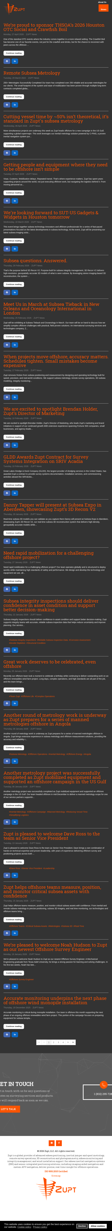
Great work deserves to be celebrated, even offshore (50, 664)
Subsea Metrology (18, 754)
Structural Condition (37, 643)
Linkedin (52, 1143)
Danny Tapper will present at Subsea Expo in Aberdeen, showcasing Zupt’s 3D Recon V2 (53, 507)
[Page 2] (53, 1042)
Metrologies (54, 926)
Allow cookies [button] (98, 1226)
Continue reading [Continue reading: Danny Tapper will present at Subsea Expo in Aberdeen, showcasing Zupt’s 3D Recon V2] (14, 533)
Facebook (59, 1143)
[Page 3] (58, 1042)
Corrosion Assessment (80, 640)
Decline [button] (82, 1226)
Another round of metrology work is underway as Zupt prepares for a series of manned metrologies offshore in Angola (55, 719)
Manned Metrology (56, 812)
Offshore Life (28, 696)
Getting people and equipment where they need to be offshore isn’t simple (56, 166)
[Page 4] (63, 1042)
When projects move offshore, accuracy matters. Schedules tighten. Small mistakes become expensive (56, 360)
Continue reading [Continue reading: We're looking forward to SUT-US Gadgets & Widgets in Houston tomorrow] (14, 241)
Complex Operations (45, 696)
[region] (56, 1094)
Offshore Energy (75, 754)
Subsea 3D (67, 926)
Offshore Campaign (37, 812)
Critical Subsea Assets (37, 926)
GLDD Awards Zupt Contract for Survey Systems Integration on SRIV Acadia (46, 459)
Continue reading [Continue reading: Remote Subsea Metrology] (14, 97)
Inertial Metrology (57, 754)
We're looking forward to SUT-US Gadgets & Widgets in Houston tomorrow (51, 214)
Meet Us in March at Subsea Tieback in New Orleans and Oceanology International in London (51, 308)
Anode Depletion (17, 643)
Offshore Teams (17, 926)
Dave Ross (15, 868)
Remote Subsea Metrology (32, 73)
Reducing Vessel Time (77, 812)
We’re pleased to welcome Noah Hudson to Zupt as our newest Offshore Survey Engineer (55, 947)
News (103, 9)
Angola (88, 754)
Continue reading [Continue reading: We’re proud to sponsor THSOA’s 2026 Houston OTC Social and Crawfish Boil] (14, 53)
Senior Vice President (32, 868)
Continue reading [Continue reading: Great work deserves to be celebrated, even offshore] (14, 690)
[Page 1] (48, 1042)
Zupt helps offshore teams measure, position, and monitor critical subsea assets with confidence (52, 891)
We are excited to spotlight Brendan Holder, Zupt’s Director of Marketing (51, 411)
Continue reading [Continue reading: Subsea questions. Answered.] (14, 284)
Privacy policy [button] (40, 1227)
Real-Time (79, 926)
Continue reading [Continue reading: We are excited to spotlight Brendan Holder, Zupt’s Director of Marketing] (14, 437)
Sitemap (56, 1175)
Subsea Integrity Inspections (23, 640)
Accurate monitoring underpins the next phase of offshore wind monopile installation (55, 1000)
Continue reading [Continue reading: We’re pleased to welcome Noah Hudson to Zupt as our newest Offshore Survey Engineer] (14, 973)
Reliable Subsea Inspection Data (53, 640)
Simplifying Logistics (19, 815)
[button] (89, 1069)
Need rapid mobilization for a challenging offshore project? (49, 555)
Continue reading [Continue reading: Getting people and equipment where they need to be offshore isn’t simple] (14, 193)
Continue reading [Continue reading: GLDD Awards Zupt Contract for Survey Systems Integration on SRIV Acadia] (14, 485)
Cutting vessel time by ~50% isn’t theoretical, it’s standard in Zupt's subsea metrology (56, 118)
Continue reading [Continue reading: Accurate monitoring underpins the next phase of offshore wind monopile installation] (14, 1026)
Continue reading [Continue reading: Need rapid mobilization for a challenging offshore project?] (14, 581)
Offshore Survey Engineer (22, 979)
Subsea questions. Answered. (35, 260)
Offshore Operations (38, 754)
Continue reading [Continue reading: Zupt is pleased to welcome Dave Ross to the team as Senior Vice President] (14, 862)
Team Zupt (15, 696)
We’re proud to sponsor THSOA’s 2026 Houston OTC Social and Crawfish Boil (54, 27)
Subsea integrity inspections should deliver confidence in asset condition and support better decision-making (51, 605)
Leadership (49, 868)
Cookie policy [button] (24, 1227)
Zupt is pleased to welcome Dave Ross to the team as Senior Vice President (52, 836)
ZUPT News (31, 34)
